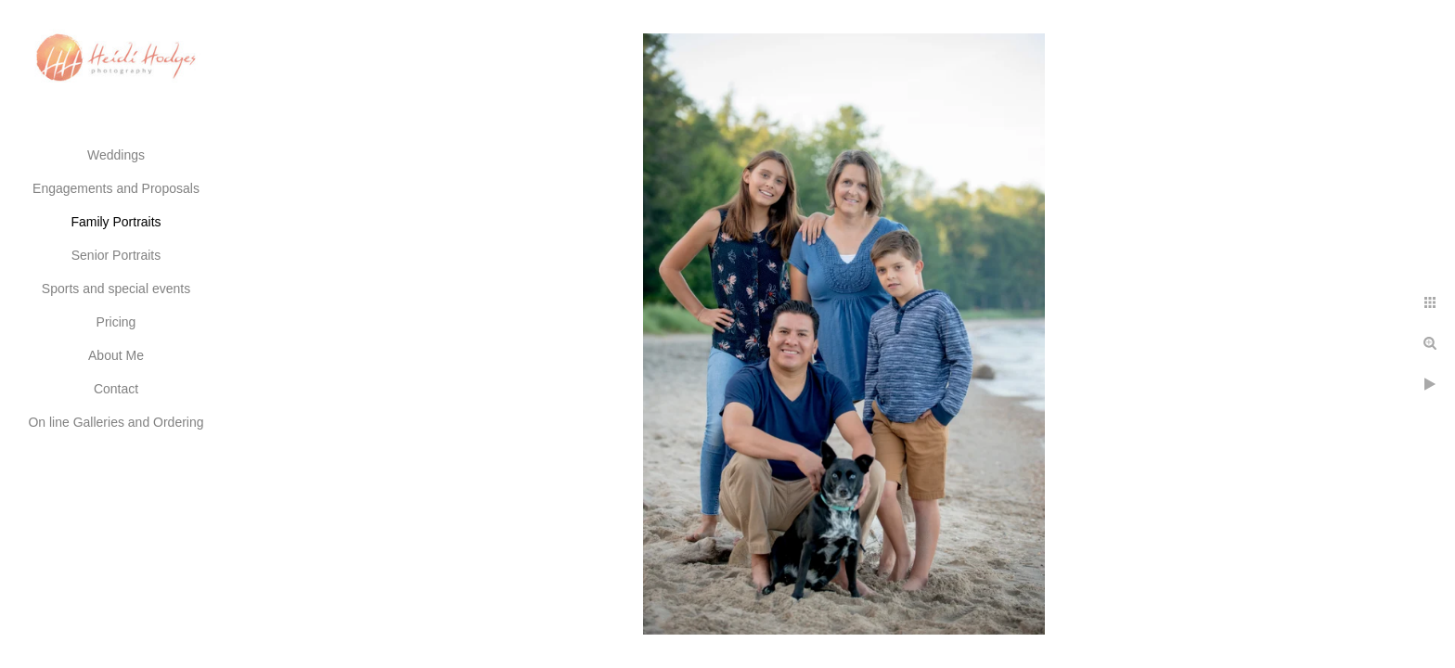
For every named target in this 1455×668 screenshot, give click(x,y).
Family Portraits (116, 221)
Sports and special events (116, 288)
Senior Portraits (116, 255)
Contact (116, 388)
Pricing (116, 322)
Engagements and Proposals (116, 188)
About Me (116, 355)
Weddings (116, 155)
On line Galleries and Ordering (115, 422)
